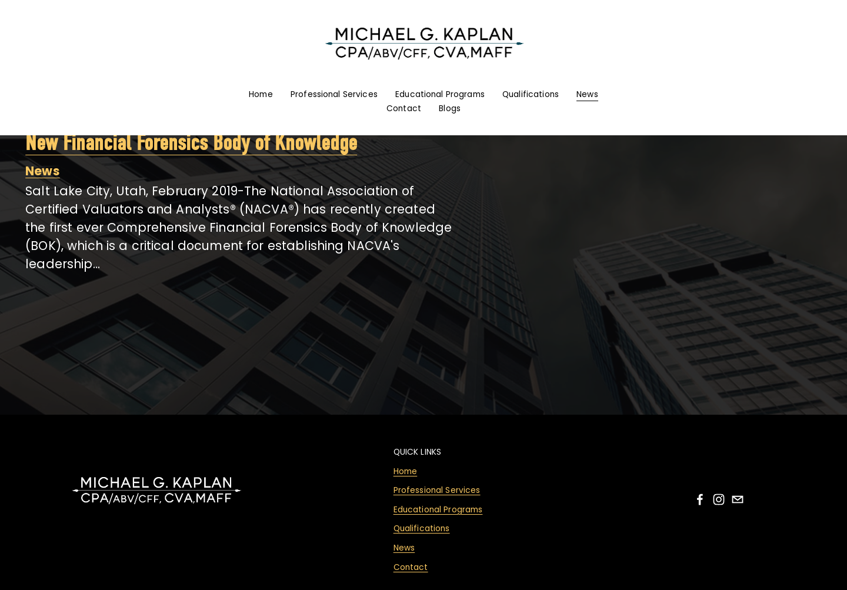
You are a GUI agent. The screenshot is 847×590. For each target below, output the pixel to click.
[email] (737, 499)
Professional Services (334, 94)
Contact (403, 108)
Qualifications (530, 94)
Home (261, 94)
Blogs (450, 108)
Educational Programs (440, 94)
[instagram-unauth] (719, 499)
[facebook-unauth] (700, 499)
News (587, 94)
